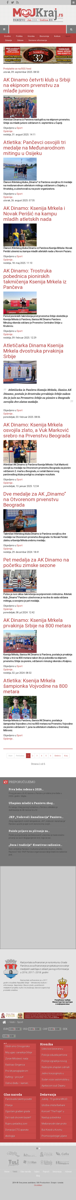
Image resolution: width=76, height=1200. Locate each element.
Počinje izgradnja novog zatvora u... (54, 1061)
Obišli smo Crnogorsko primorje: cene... (17, 1046)
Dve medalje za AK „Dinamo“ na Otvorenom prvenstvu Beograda (34, 499)
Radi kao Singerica (15, 1065)
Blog (38, 1175)
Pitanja (8, 1105)
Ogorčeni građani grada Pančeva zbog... (17, 1111)
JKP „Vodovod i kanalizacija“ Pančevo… (36, 817)
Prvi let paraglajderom (16, 1071)
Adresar (68, 1171)
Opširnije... (8, 131)
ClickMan (38, 1185)
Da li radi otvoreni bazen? (18, 1117)
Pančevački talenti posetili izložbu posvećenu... (18, 1099)
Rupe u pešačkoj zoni (16, 1124)
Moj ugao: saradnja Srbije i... (18, 1052)
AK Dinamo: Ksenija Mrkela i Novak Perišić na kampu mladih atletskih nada (34, 213)
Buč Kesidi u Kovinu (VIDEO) (52, 1130)
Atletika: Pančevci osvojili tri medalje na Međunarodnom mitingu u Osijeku (34, 147)
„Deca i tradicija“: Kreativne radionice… (35, 845)
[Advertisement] (38, 907)
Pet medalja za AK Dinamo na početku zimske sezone (36, 562)
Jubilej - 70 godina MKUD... (55, 1099)
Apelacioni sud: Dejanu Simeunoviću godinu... (53, 1086)
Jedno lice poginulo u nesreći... (53, 1073)
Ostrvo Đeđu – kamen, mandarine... (16, 1083)
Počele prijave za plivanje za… (29, 831)
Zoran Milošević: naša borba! (16, 1058)
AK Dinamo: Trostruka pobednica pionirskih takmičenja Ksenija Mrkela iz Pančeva (34, 279)
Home (6, 1171)
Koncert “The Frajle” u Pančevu (53, 1111)
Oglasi (37, 1171)
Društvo (7, 36)
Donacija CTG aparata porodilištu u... (16, 1130)
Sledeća (57, 755)
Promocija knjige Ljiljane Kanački (54, 1136)
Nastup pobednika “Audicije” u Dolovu (51, 1117)
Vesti (12, 1022)
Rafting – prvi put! (14, 1077)
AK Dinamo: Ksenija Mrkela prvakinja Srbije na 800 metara (37, 623)
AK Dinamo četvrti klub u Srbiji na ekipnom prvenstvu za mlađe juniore (36, 85)
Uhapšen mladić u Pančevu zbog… (31, 803)
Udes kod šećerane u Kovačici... (52, 1049)
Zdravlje (8, 40)
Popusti (46, 1171)
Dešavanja (57, 1171)
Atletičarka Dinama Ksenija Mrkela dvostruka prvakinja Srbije (33, 350)
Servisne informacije (37, 40)
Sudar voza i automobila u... (56, 1079)
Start (10, 755)
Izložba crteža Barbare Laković (53, 1105)
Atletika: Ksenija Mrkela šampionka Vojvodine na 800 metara (35, 686)
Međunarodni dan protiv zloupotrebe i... (54, 1124)
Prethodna (20, 755)
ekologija (10, 1136)
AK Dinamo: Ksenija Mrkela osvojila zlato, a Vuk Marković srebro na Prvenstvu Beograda (36, 430)
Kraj (66, 755)
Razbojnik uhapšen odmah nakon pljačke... (56, 1067)
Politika (19, 36)
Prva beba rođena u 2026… (26, 789)
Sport (68, 36)
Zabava (20, 40)
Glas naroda (25, 1171)
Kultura (57, 36)
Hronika (31, 36)
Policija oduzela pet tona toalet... (54, 1055)
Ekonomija (44, 36)
